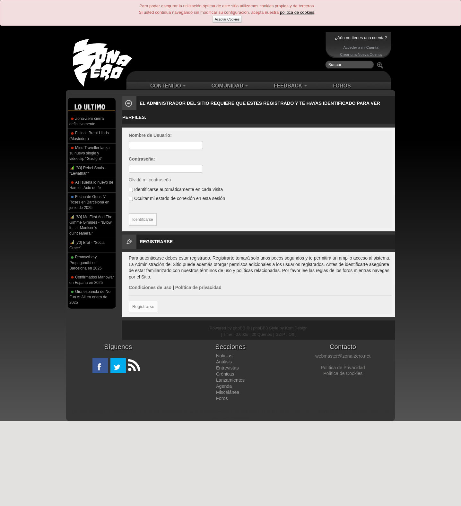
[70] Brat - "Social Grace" (87, 245)
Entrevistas (227, 367)
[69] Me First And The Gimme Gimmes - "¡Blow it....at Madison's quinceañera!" (90, 225)
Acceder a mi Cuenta (360, 47)
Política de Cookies (342, 373)
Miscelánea (227, 392)
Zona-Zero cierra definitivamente (86, 121)
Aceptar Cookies (227, 19)
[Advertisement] (229, 51)
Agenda (224, 386)
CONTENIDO (168, 85)
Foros (222, 398)
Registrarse (142, 306)
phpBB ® (241, 328)
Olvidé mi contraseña (150, 179)
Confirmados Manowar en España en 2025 (91, 280)
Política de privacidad (198, 287)
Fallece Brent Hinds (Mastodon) (89, 136)
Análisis (224, 361)
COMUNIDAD (229, 85)
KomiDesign (296, 328)
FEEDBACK (290, 85)
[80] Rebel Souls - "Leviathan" (87, 170)
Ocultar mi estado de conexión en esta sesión (177, 198)
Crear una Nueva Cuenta (361, 54)
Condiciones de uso (150, 287)
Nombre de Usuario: (150, 135)
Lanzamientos (230, 380)
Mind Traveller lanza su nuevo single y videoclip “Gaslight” (89, 153)
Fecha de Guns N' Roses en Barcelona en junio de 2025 (89, 202)
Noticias (224, 355)
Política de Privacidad (343, 367)
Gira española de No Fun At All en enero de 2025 (89, 297)
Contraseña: (142, 159)
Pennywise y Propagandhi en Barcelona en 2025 (85, 262)
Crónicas (225, 374)
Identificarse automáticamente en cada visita (176, 189)
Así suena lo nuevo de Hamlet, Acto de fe (91, 185)
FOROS (342, 85)
